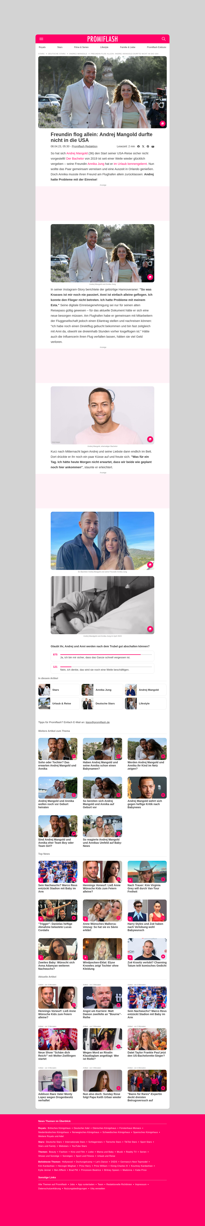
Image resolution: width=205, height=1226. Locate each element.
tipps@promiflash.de (98, 722)
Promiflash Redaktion (84, 146)
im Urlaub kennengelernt (130, 164)
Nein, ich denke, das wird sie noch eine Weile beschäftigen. (94, 669)
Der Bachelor (75, 158)
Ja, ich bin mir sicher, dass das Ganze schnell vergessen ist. (95, 657)
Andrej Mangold (77, 153)
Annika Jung (96, 164)
